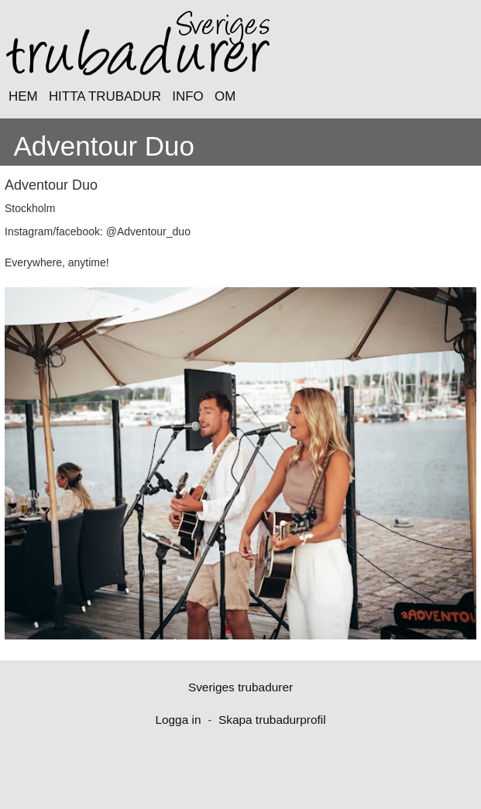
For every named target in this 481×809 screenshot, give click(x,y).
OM (225, 96)
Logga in (178, 719)
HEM (23, 96)
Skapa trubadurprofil (272, 719)
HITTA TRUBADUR (105, 96)
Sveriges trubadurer (240, 687)
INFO (187, 96)
